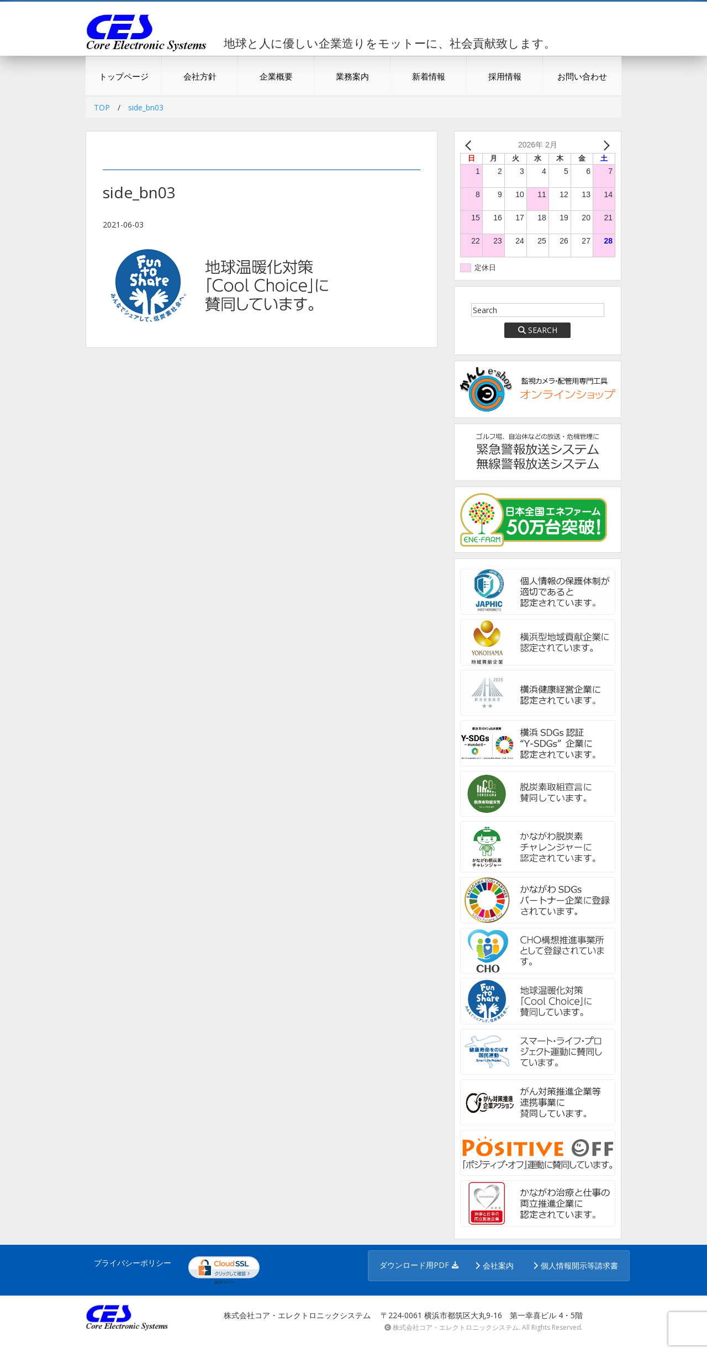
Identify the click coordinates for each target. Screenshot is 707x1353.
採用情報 (504, 76)
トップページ (124, 76)
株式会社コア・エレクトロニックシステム (456, 1327)
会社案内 (498, 1265)
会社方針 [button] (200, 76)
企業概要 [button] (276, 76)
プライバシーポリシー (132, 1262)
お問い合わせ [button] (582, 76)
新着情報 (428, 76)
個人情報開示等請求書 (579, 1265)
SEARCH (537, 330)
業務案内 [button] (352, 76)
